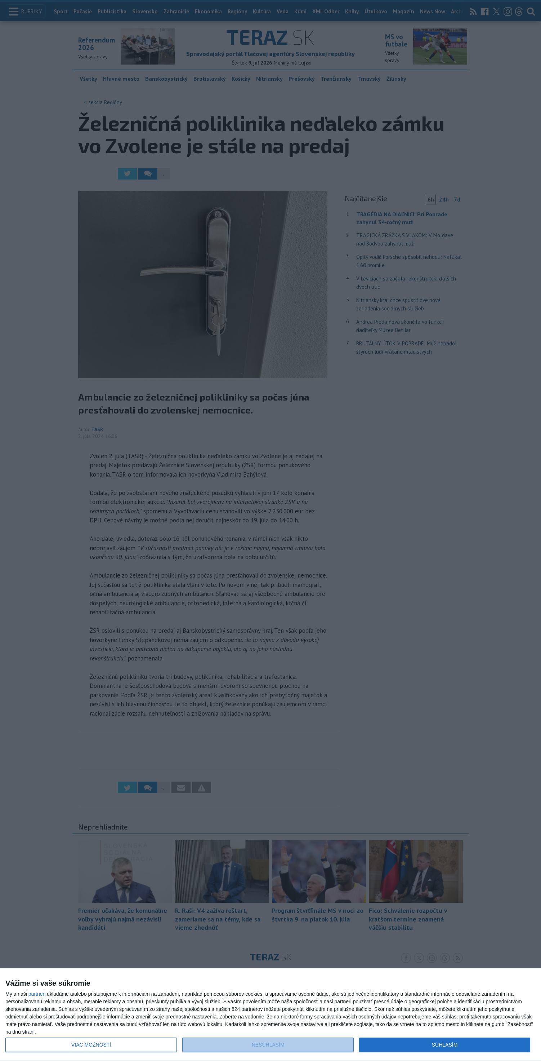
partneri (36, 993)
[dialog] (270, 1015)
